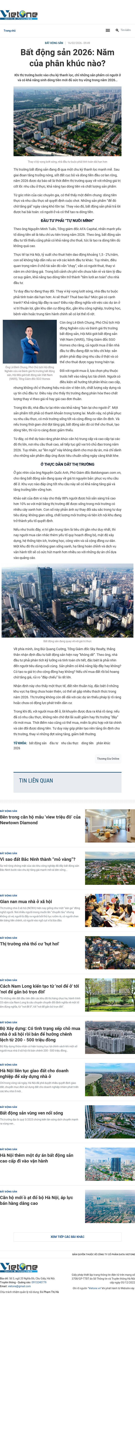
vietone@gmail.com (19, 1286)
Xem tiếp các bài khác (67, 1237)
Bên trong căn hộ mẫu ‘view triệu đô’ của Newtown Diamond (40, 819)
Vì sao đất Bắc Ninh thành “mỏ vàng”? (37, 859)
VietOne (19, 14)
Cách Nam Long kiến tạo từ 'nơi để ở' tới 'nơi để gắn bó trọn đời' (39, 988)
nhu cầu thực (69, 743)
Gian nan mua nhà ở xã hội (26, 901)
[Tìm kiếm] (117, 30)
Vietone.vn (95, 1288)
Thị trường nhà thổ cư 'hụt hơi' (29, 943)
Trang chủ (10, 30)
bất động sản (38, 743)
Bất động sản (54, 43)
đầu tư (54, 743)
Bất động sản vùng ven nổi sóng (31, 1113)
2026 (17, 748)
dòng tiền (87, 743)
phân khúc (103, 743)
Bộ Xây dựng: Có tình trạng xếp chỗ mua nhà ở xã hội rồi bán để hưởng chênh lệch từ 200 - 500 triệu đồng (40, 1034)
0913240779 (39, 1282)
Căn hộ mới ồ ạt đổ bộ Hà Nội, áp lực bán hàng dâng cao (36, 1200)
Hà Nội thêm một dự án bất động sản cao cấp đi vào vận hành (36, 1158)
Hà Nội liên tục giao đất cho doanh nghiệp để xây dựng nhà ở (34, 1073)
